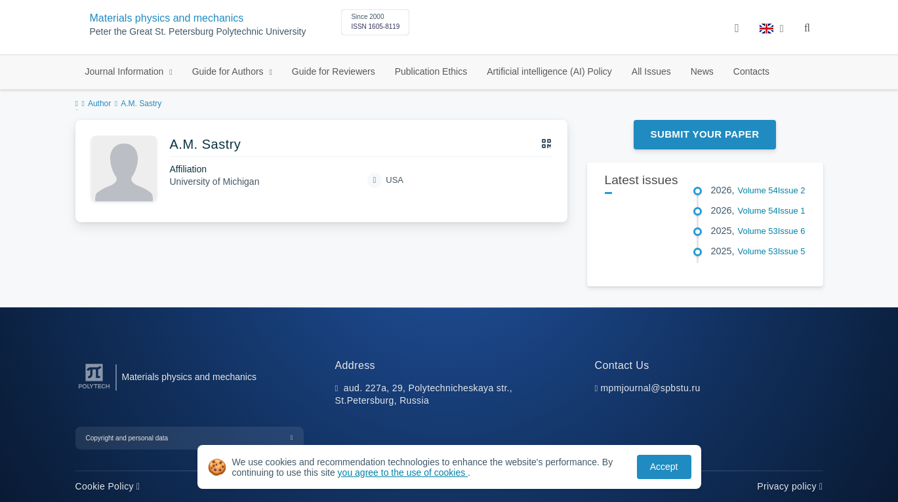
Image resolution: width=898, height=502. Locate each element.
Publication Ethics (431, 71)
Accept (664, 466)
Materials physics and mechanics (167, 18)
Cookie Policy (107, 486)
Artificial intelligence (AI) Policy (549, 71)
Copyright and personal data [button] (127, 438)
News (702, 71)
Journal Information (126, 71)
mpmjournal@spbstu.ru (651, 388)
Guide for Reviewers (333, 71)
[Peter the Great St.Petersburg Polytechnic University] (94, 389)
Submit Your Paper (705, 134)
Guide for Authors (229, 71)
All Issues (651, 71)
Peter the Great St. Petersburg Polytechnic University (198, 32)
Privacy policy (790, 486)
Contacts (751, 71)
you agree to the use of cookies (403, 472)
